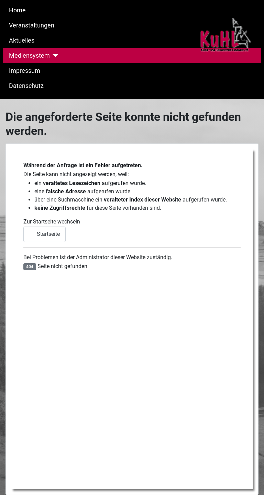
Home (17, 10)
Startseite (44, 234)
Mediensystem (29, 55)
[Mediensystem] (54, 55)
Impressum (24, 70)
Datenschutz (26, 85)
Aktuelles (21, 40)
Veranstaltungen (31, 25)
